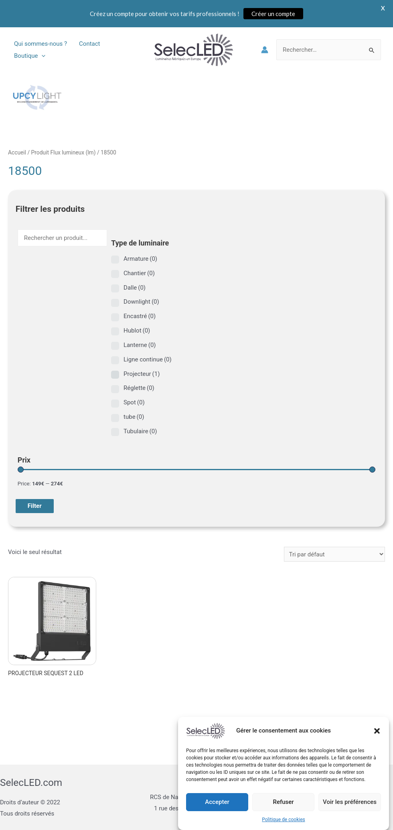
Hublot (137, 330)
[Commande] (334, 554)
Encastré (140, 316)
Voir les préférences (350, 808)
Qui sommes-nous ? (40, 43)
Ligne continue (148, 359)
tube (134, 416)
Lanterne (140, 345)
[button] (377, 738)
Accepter (217, 808)
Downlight (141, 301)
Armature (140, 258)
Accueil (17, 152)
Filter (35, 505)
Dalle (135, 287)
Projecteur (142, 373)
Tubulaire (140, 431)
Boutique (29, 56)
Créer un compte (273, 13)
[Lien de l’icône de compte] (264, 49)
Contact (89, 43)
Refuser (283, 808)
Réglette (139, 388)
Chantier (139, 273)
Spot (134, 402)
